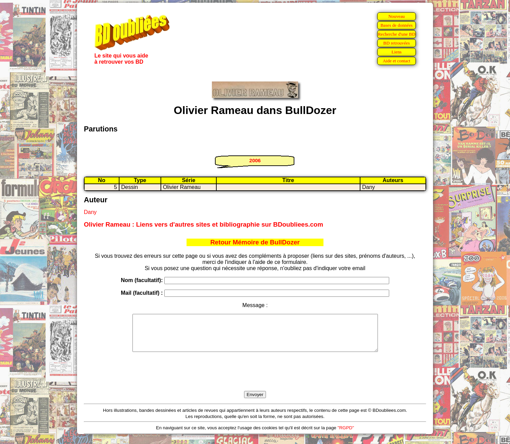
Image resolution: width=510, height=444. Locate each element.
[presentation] (255, 379)
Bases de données (396, 25)
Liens (397, 51)
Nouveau (396, 16)
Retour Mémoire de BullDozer (254, 242)
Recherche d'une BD (397, 34)
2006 (254, 160)
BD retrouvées (396, 43)
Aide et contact (396, 60)
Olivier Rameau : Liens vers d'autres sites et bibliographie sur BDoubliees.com (203, 224)
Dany (90, 212)
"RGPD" (345, 434)
